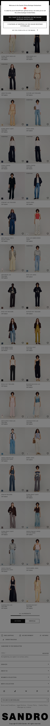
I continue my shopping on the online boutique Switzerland (25, 25)
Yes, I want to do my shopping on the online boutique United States (25, 18)
